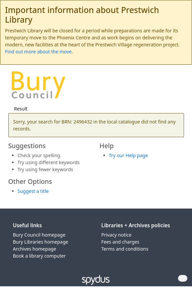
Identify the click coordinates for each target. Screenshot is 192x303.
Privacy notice (116, 235)
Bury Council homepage (39, 235)
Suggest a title (33, 191)
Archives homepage (34, 249)
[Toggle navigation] (176, 87)
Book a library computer (39, 256)
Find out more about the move (38, 51)
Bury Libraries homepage (40, 242)
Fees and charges (120, 242)
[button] (168, 87)
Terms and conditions (124, 249)
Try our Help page (128, 155)
